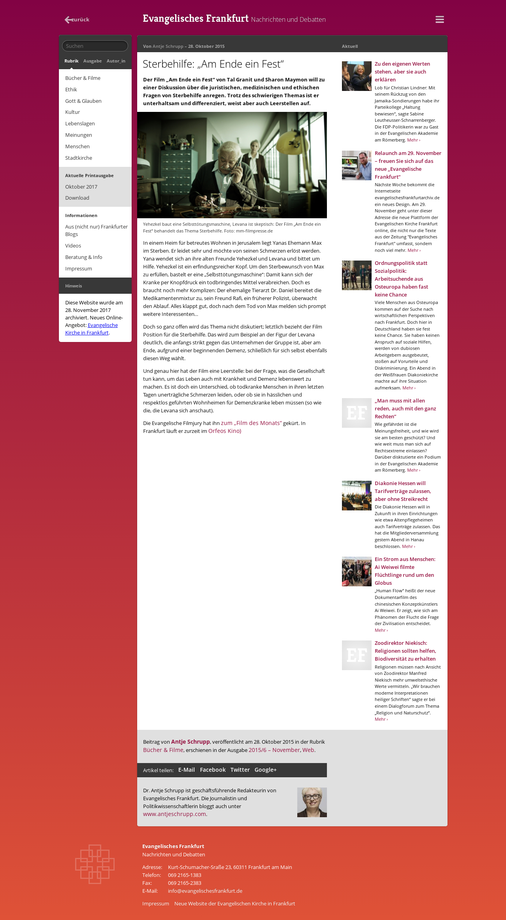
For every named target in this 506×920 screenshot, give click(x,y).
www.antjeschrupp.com (171, 812)
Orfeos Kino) (199, 429)
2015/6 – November (267, 749)
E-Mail (186, 769)
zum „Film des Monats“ (248, 421)
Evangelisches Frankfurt (249, 17)
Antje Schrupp (168, 46)
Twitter (238, 769)
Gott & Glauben (83, 98)
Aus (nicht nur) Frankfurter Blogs (96, 222)
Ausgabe (91, 60)
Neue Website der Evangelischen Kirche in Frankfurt (234, 901)
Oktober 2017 (81, 179)
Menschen (77, 140)
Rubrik (71, 60)
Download (77, 190)
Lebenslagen (79, 119)
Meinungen (78, 130)
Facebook (211, 769)
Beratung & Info (83, 247)
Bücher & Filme (82, 76)
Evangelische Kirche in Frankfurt (91, 317)
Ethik (71, 87)
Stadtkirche (78, 151)
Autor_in (113, 60)
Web (297, 749)
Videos (73, 236)
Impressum (78, 257)
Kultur (72, 108)
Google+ (262, 769)
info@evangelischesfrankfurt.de (205, 888)
